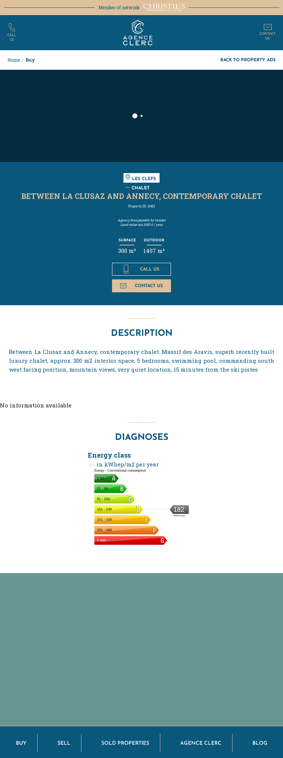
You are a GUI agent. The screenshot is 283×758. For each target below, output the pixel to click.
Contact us (141, 285)
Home (13, 60)
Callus (11, 38)
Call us (141, 269)
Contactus (267, 36)
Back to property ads (248, 59)
